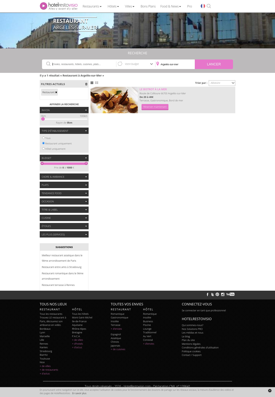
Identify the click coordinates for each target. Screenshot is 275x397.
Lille (42, 340)
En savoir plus (79, 393)
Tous (48, 138)
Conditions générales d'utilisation (200, 347)
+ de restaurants (49, 369)
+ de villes (45, 366)
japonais (115, 345)
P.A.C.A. (76, 336)
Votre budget (132, 64)
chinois (115, 341)
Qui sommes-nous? (192, 325)
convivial (148, 340)
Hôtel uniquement (55, 149)
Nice (42, 362)
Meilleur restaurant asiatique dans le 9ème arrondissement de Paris (62, 258)
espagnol (116, 334)
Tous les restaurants (51, 314)
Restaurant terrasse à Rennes (58, 285)
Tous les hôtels (80, 314)
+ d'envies (116, 328)
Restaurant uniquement (58, 143)
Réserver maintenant (155, 106)
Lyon (42, 332)
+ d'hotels (77, 343)
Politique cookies (191, 351)
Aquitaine (77, 325)
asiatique (116, 338)
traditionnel (149, 332)
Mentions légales (191, 344)
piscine (147, 325)
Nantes (44, 347)
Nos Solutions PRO (192, 329)
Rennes (44, 343)
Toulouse (45, 358)
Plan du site (188, 340)
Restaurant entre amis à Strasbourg (61, 267)
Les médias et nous (192, 332)
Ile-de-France (79, 321)
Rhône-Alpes (79, 328)
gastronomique (119, 317)
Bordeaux (45, 328)
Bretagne (77, 332)
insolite (115, 321)
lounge (147, 328)
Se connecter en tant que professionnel (204, 310)
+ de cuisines (118, 349)
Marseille (45, 336)
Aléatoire (215, 83)
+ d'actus (45, 373)
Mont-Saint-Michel (82, 317)
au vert (147, 336)
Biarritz (44, 354)
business (148, 321)
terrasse (115, 325)
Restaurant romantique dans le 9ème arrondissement (62, 276)
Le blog (186, 336)
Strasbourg (46, 351)
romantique (117, 314)
